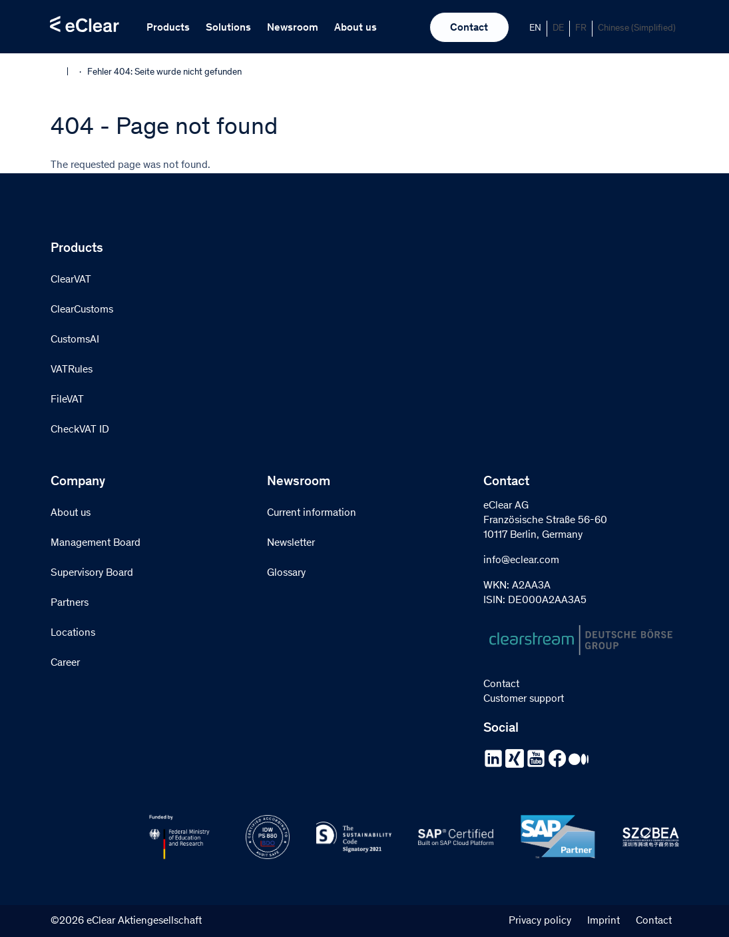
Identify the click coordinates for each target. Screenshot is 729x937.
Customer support (523, 699)
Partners (70, 603)
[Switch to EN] (535, 29)
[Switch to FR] (581, 29)
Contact (469, 28)
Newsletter (291, 543)
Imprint (603, 921)
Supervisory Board (92, 573)
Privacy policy (540, 921)
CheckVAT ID (80, 430)
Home (59, 71)
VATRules (72, 370)
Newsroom (292, 28)
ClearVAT (71, 280)
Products (168, 28)
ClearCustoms (82, 310)
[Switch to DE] (558, 29)
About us (355, 28)
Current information (311, 513)
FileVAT (67, 400)
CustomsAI (75, 340)
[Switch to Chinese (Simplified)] (637, 29)
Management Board (95, 543)
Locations (73, 633)
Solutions (228, 28)
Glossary (286, 573)
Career (65, 663)
